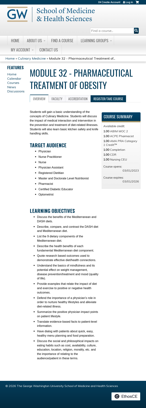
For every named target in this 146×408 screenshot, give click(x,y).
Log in (129, 2)
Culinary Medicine (32, 58)
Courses (13, 83)
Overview (39, 98)
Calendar (14, 78)
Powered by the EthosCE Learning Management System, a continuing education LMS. (126, 396)
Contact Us (48, 50)
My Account (20, 50)
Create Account (111, 2)
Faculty (57, 98)
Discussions (16, 91)
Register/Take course (108, 98)
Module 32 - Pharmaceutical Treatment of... (82, 58)
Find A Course (62, 40)
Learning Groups (94, 40)
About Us (34, 40)
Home (15, 40)
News (11, 87)
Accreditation (78, 98)
